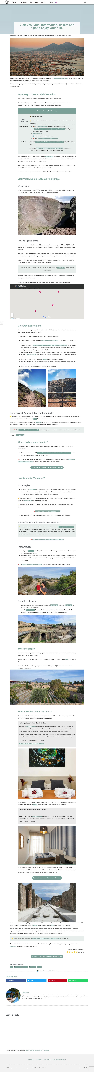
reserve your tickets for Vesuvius (49, 340)
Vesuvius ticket (42, 126)
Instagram (13, 946)
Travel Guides (23, 2)
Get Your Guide (49, 156)
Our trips (43, 2)
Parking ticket (38, 133)
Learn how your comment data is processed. (37, 1050)
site (67, 659)
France (14, 2)
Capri (52, 925)
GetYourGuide (20, 435)
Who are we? (31, 1059)
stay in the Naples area (60, 78)
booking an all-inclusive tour (66, 527)
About (51, 2)
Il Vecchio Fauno (30, 726)
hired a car (31, 551)
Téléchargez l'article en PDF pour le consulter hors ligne (47, 956)
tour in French (61, 267)
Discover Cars (27, 500)
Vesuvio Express (30, 610)
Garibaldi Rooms (37, 816)
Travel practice (34, 2)
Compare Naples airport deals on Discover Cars (48, 511)
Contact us (38, 1059)
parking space (31, 354)
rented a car (32, 489)
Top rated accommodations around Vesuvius (47, 878)
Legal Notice (47, 1059)
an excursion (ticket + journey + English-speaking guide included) (50, 345)
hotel (35, 418)
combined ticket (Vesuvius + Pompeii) (48, 138)
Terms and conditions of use (59, 1059)
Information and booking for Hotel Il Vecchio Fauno (49, 148)
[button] (85, 2)
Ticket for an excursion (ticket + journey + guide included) (49, 129)
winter (45, 359)
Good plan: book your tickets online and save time (47, 467)
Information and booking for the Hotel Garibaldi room (49, 141)
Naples (35, 925)
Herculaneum (54, 605)
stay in (35, 804)
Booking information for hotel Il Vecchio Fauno (31, 743)
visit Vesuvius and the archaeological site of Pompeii (46, 938)
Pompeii (38, 422)
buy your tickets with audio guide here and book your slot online (54, 453)
